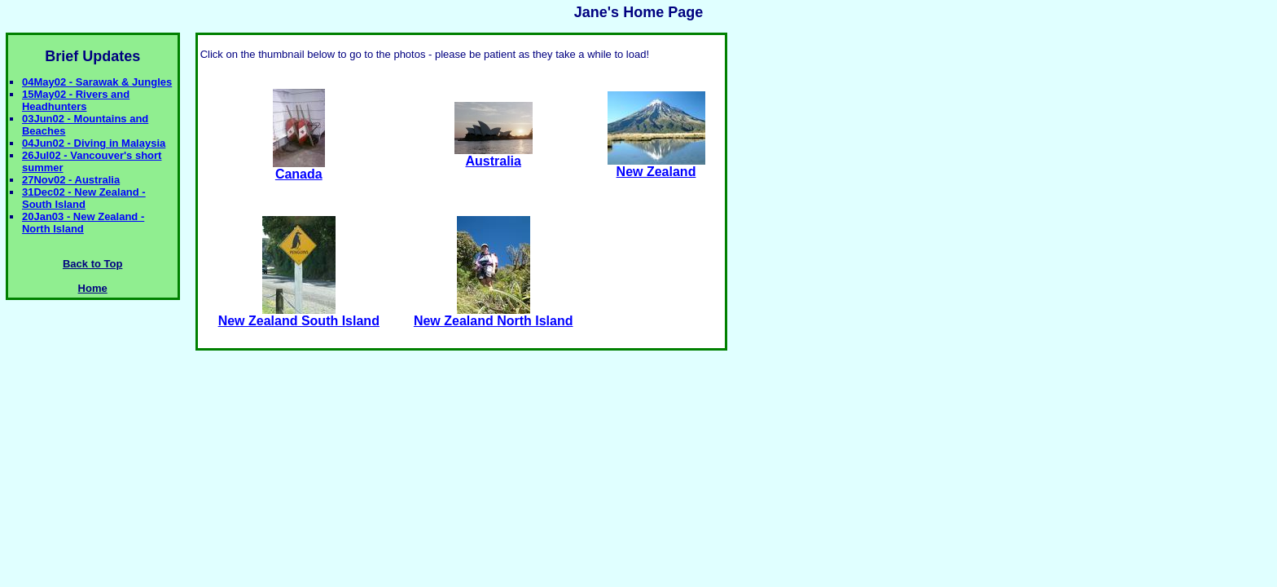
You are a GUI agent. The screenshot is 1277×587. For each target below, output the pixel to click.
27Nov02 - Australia (71, 180)
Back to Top (92, 264)
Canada (299, 168)
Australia (493, 155)
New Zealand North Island (493, 315)
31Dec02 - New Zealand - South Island (84, 198)
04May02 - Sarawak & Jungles (97, 82)
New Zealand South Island (299, 315)
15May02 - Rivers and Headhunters (75, 100)
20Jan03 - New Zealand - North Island (83, 222)
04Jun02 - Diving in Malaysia (93, 143)
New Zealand (656, 166)
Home (93, 288)
